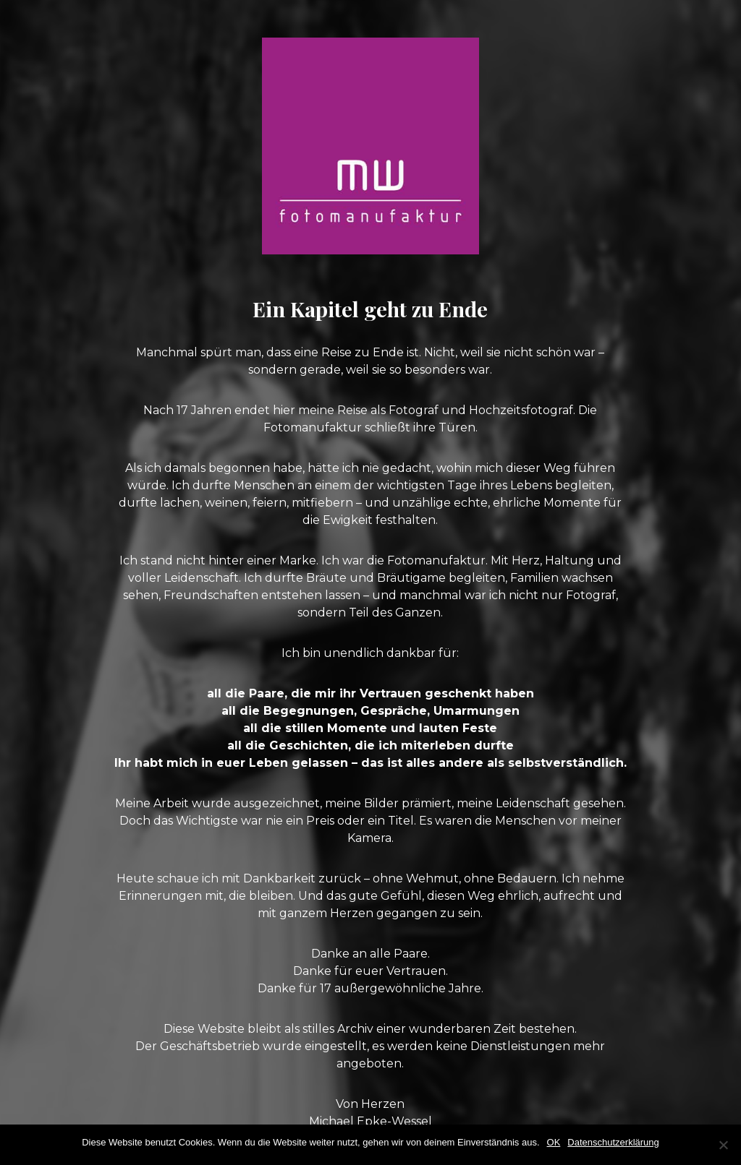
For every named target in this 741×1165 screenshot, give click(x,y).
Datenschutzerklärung (613, 1142)
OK (554, 1142)
